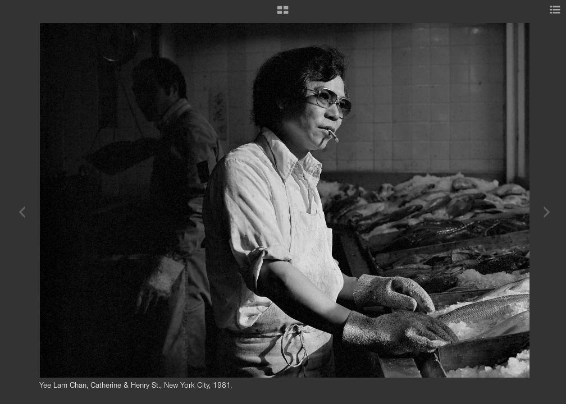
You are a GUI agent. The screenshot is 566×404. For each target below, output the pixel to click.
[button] (282, 14)
